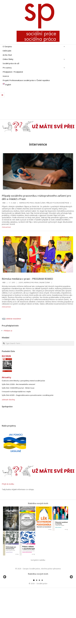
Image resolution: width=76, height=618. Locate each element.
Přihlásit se (8, 330)
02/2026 (6, 356)
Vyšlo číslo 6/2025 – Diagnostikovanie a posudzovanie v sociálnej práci (27, 395)
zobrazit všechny (8, 399)
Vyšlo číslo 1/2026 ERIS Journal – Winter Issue (18, 388)
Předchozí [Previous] (5, 591)
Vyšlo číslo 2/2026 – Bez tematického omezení (18, 384)
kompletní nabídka (38, 560)
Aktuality (6, 377)
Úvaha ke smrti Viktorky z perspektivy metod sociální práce (23, 381)
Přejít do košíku (8, 484)
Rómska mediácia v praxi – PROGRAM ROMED (27, 278)
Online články (40, 203)
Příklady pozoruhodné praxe (57, 203)
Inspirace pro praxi (26, 203)
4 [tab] (42, 608)
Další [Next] (71, 591)
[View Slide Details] (11, 591)
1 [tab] (33, 608)
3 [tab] (39, 608)
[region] (38, 591)
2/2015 (21, 282)
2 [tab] (36, 608)
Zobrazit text (6, 227)
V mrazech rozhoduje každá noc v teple (16, 391)
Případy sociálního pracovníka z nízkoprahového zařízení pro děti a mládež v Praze (36, 197)
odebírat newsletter (11, 319)
